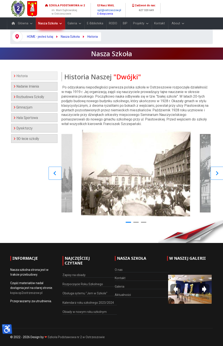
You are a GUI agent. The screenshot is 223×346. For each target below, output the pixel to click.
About (176, 23)
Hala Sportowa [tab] (26, 117)
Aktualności (123, 295)
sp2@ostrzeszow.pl (109, 10)
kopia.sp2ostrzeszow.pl (26, 293)
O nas (119, 269)
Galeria (72, 23)
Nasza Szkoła (48, 23)
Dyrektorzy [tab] (23, 128)
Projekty (138, 23)
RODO (113, 23)
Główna (18, 23)
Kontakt (159, 23)
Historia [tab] (21, 75)
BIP (125, 23)
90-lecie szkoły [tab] (26, 138)
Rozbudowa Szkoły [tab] (29, 96)
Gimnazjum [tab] (23, 107)
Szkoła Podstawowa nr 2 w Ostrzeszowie (76, 337)
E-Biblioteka (95, 23)
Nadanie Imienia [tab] (26, 86)
